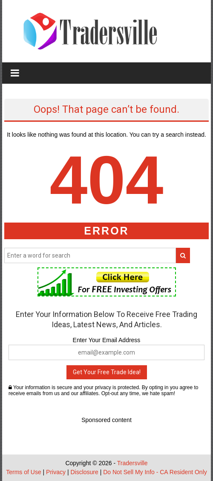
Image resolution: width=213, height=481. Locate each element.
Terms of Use (23, 472)
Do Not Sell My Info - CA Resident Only (155, 472)
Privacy (56, 472)
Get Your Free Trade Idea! (107, 372)
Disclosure (84, 472)
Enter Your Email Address (107, 340)
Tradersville (132, 463)
